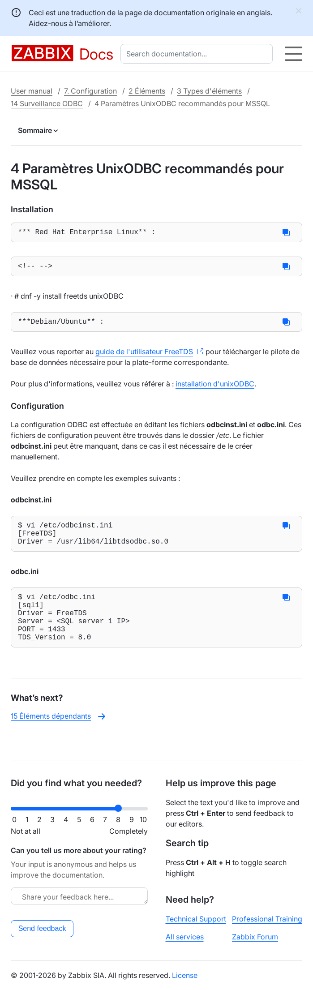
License (184, 975)
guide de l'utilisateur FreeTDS (144, 356)
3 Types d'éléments (209, 90)
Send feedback (42, 928)
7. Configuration (90, 90)
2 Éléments (147, 90)
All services (185, 936)
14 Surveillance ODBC (47, 103)
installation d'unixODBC (215, 389)
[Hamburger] (293, 54)
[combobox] (198, 53)
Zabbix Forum (255, 936)
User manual (31, 90)
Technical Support (196, 918)
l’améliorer (92, 23)
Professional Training (267, 918)
